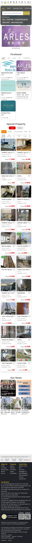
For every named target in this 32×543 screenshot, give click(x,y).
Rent (9, 8)
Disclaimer (4, 540)
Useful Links (22, 479)
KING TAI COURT (7, 459)
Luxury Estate (18, 131)
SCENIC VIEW (9, 19)
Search (25, 13)
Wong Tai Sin (3, 135)
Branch (3, 471)
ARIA (3, 19)
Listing (12, 471)
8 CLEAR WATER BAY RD (21, 19)
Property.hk (11, 538)
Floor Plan (21, 469)
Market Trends (23, 466)
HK (9, 58)
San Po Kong (25, 135)
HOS (25, 131)
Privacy (10, 540)
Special (4, 131)
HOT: (2, 457)
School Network (23, 475)
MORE (30, 458)
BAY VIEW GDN (26, 457)
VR (29, 131)
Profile (3, 466)
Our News (4, 468)
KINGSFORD (26, 460)
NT (19, 58)
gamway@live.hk (21, 524)
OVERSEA (26, 58)
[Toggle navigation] (2, 2)
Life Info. (21, 477)
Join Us (3, 473)
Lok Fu (14, 135)
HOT (3, 58)
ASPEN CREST (6, 22)
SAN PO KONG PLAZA (17, 22)
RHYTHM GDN (21, 459)
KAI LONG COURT (14, 459)
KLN (14, 58)
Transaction (18, 8)
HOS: (2, 460)
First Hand (13, 469)
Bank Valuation (23, 473)
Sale (3, 8)
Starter (10, 131)
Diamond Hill (19, 135)
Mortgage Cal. (23, 471)
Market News (4, 469)
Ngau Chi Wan (9, 135)
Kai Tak (30, 135)
